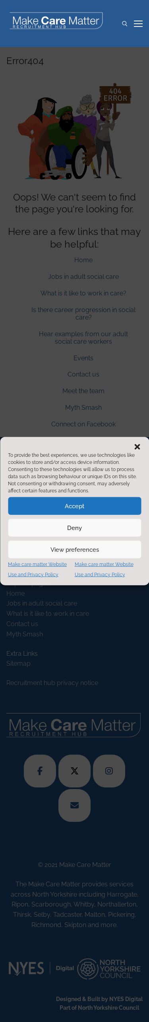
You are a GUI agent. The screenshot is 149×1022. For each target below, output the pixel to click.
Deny (74, 527)
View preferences (74, 549)
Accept (74, 505)
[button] (137, 447)
